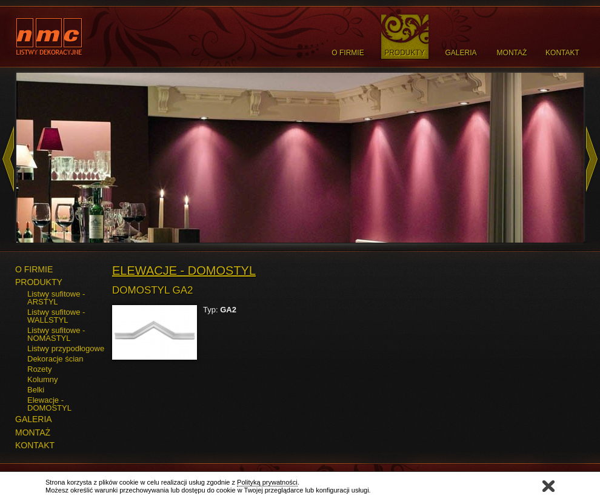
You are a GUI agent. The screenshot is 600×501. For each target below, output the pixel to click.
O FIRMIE (34, 269)
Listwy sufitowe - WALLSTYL (56, 316)
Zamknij (548, 486)
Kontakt (562, 53)
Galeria (460, 53)
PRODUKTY (38, 282)
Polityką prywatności (267, 482)
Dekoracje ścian (55, 358)
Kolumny (42, 379)
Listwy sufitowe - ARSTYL (56, 297)
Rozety (39, 369)
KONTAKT (35, 445)
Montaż (512, 53)
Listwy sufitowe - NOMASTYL (56, 334)
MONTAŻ (32, 432)
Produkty (404, 53)
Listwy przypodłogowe (65, 348)
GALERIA (33, 419)
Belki (35, 389)
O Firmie (348, 53)
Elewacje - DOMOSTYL (49, 403)
